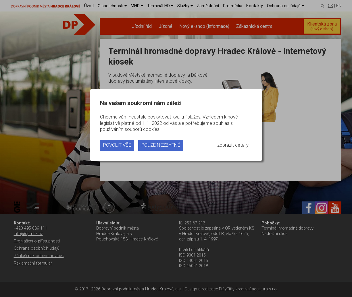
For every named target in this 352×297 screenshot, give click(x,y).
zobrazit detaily (233, 145)
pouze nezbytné (160, 145)
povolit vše (117, 145)
